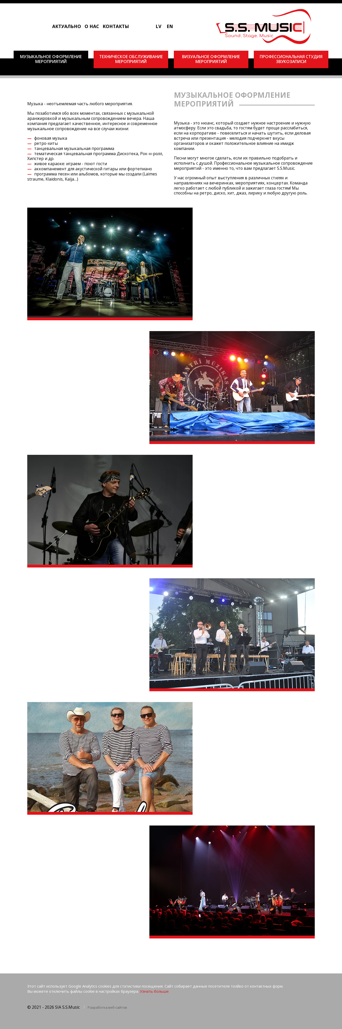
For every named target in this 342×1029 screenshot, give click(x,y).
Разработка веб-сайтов (107, 1007)
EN (170, 26)
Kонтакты (116, 26)
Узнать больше (154, 991)
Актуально (66, 26)
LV (158, 26)
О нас (92, 26)
